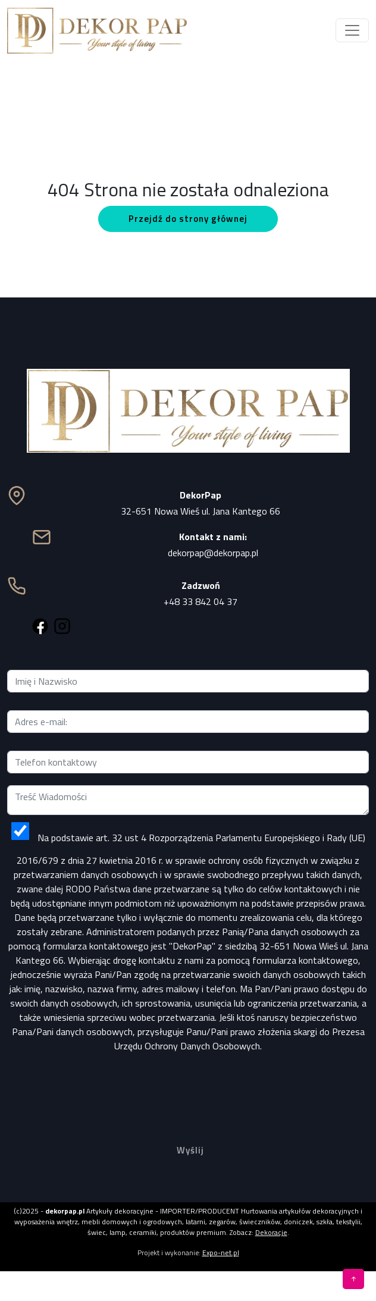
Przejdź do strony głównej (188, 218)
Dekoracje (271, 1232)
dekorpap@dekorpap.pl (213, 553)
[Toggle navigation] (352, 30)
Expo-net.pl (220, 1252)
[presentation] (188, 1085)
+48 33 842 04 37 (200, 601)
